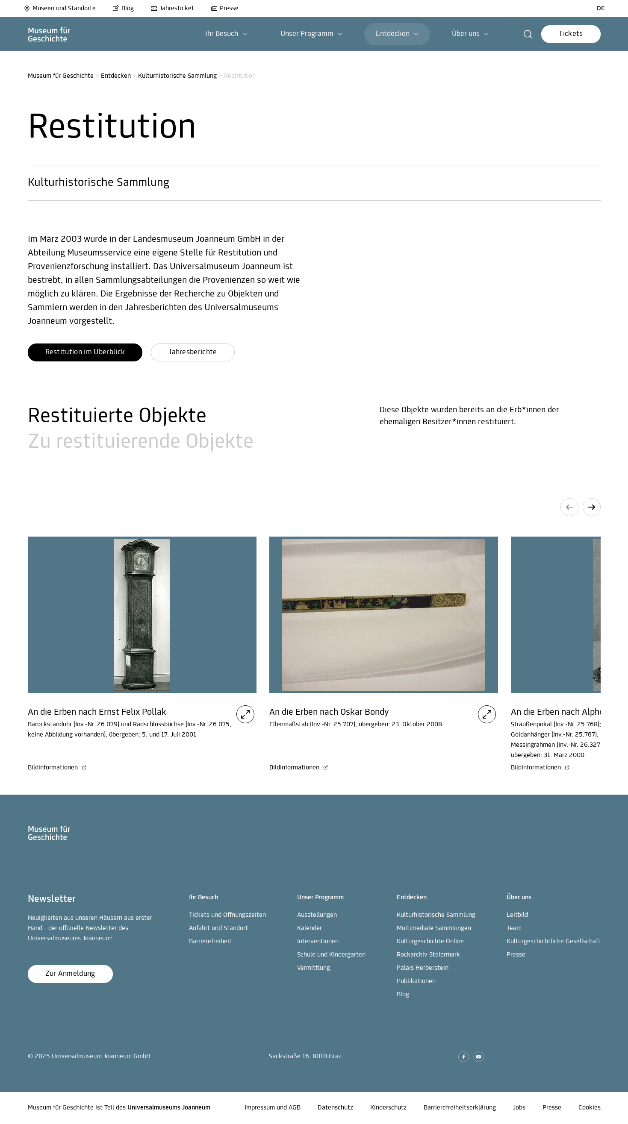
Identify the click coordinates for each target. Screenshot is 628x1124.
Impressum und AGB (273, 1107)
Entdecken (116, 76)
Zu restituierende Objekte (141, 442)
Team (514, 928)
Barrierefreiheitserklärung (460, 1107)
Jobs (519, 1107)
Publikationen (416, 981)
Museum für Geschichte (61, 76)
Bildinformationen (57, 767)
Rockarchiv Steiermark (428, 954)
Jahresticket (172, 8)
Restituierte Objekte (117, 417)
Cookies (589, 1107)
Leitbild (517, 915)
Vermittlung (313, 968)
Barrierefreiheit (210, 941)
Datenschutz (335, 1107)
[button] (528, 34)
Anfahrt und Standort (218, 928)
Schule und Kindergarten (331, 954)
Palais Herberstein (422, 968)
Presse (225, 8)
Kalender (309, 928)
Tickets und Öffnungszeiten (227, 915)
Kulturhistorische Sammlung (177, 76)
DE (601, 8)
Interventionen (318, 941)
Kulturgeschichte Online (430, 941)
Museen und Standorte (60, 8)
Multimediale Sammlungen (434, 928)
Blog (123, 8)
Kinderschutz (388, 1107)
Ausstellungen (317, 915)
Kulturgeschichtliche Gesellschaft (554, 941)
